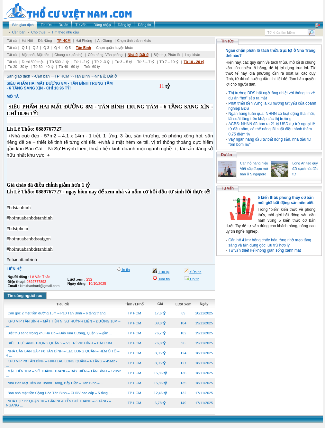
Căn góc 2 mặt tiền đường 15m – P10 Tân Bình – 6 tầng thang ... (59, 313)
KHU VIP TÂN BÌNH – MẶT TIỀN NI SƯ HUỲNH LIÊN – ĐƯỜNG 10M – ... (63, 323)
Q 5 (68, 48)
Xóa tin (164, 279)
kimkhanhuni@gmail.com (39, 286)
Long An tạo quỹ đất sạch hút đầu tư (306, 168)
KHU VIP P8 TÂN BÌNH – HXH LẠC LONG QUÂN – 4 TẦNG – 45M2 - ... (61, 363)
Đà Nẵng (45, 40)
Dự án (226, 155)
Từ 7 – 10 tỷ (168, 62)
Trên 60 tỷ (92, 67)
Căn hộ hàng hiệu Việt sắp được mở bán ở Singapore (254, 168)
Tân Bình (83, 48)
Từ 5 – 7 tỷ (145, 62)
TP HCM (63, 40)
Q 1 (25, 48)
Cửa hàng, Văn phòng (105, 55)
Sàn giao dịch (18, 76)
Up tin (194, 279)
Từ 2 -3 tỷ (102, 62)
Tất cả (12, 40)
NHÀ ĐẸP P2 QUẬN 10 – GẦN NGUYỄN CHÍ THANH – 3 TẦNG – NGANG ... (58, 403)
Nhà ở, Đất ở (138, 55)
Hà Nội (27, 40)
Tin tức (227, 41)
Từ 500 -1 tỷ (59, 62)
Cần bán (42, 76)
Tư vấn (227, 188)
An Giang (104, 40)
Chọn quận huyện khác (114, 48)
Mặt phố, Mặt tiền (36, 55)
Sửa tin (195, 272)
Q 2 (35, 48)
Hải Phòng (84, 40)
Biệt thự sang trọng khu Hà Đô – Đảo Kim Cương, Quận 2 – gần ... (60, 333)
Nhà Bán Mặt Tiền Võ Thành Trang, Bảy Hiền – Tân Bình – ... (56, 383)
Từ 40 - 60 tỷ (69, 67)
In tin (125, 270)
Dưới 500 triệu (33, 62)
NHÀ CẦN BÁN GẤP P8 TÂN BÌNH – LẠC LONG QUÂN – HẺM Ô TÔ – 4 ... (63, 353)
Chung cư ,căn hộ (68, 55)
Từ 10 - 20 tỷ (194, 62)
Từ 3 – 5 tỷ (123, 62)
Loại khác (192, 55)
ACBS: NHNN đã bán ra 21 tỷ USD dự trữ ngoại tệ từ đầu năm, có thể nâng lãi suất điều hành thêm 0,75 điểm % (272, 129)
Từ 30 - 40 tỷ (43, 67)
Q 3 (46, 48)
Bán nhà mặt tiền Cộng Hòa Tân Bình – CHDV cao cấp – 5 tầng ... (60, 393)
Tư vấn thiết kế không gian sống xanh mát (265, 250)
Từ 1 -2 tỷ (81, 62)
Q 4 (57, 48)
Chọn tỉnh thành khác (134, 40)
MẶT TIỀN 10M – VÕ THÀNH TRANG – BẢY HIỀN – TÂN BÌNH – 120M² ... (63, 373)
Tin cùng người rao (25, 295)
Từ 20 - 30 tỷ (18, 67)
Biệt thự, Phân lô (167, 55)
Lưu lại (163, 272)
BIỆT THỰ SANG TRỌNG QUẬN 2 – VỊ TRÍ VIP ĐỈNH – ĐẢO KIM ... (62, 343)
